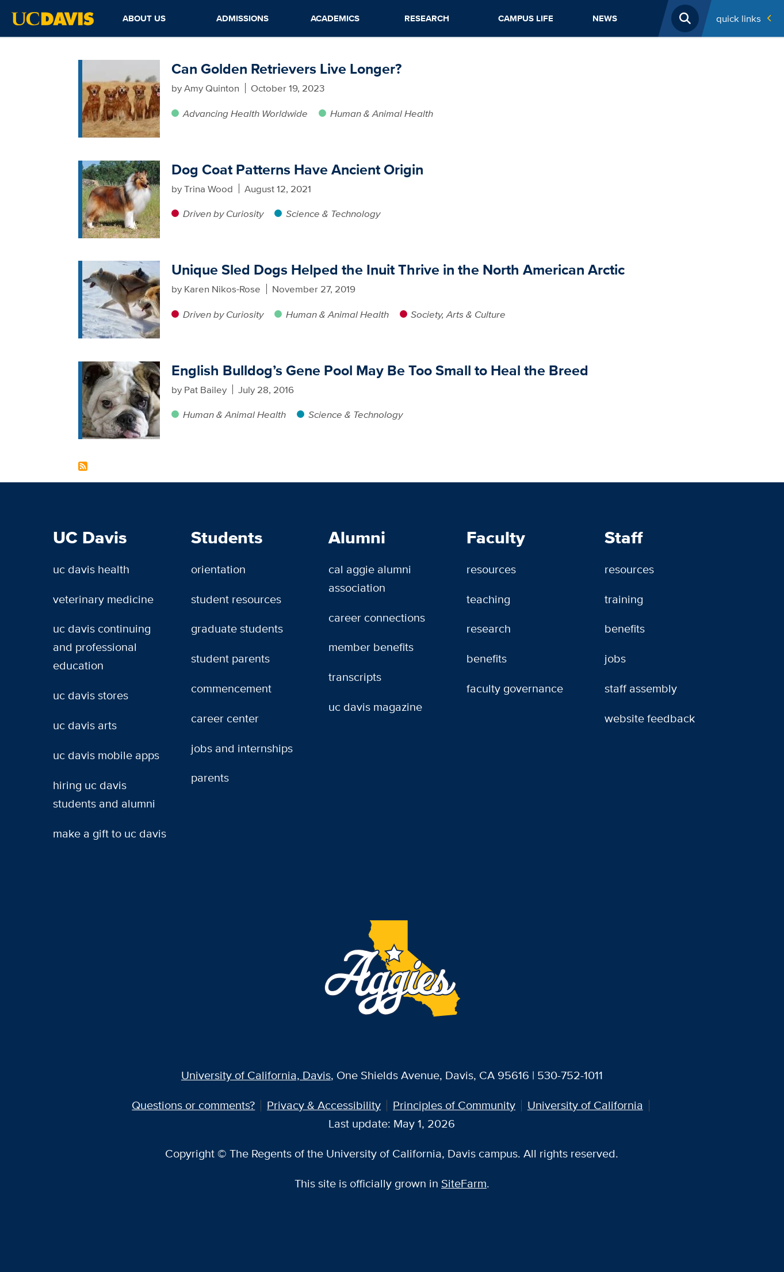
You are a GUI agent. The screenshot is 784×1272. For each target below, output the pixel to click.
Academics (335, 18)
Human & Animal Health (381, 113)
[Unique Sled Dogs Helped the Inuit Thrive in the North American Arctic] (121, 268)
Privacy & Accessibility (324, 1105)
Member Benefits (371, 647)
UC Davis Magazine (375, 707)
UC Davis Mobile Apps (106, 755)
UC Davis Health (91, 569)
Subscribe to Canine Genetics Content (82, 466)
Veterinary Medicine (103, 599)
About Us (144, 18)
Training (624, 599)
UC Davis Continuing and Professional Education (102, 646)
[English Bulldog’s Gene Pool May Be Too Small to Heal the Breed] (121, 368)
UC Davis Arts (85, 725)
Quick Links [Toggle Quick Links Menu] (738, 18)
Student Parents (230, 658)
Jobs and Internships (242, 748)
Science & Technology (333, 213)
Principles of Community (454, 1105)
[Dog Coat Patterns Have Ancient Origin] (121, 167)
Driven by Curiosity (223, 213)
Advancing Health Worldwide (245, 113)
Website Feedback (650, 718)
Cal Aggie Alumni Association (369, 578)
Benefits (486, 658)
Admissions (242, 18)
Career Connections (376, 618)
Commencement (231, 688)
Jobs (615, 658)
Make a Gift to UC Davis (109, 833)
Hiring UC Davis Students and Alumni (104, 794)
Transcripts (354, 677)
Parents (210, 778)
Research (426, 18)
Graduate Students (237, 628)
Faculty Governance (514, 688)
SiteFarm (464, 1183)
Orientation (218, 569)
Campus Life (525, 18)
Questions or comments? (193, 1105)
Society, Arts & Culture (458, 314)
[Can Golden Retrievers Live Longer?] (121, 67)
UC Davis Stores (90, 695)
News (604, 18)
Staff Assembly (641, 688)
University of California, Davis (256, 1075)
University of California (585, 1105)
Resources (491, 569)
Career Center (225, 718)
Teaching (488, 599)
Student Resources (236, 599)
